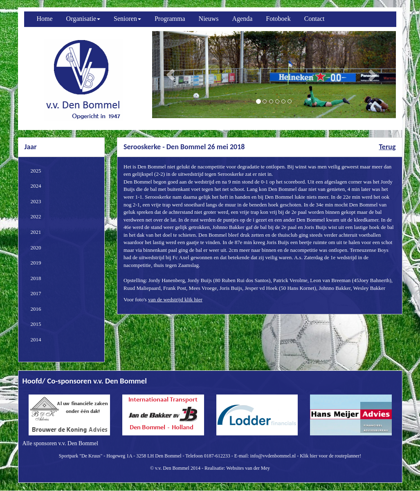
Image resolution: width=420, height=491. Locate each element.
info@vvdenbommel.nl (273, 456)
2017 (36, 293)
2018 (36, 278)
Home (45, 18)
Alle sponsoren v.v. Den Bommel (60, 443)
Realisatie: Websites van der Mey (237, 468)
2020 (36, 247)
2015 (36, 324)
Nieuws (209, 18)
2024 (36, 186)
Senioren (127, 18)
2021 (36, 232)
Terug (387, 146)
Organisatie (83, 18)
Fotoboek (278, 18)
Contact (314, 18)
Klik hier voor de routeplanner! (330, 456)
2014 (36, 339)
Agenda (242, 18)
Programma (170, 18)
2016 (36, 309)
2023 (36, 201)
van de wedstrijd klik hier (175, 299)
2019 (36, 263)
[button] (170, 74)
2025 (36, 171)
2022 (36, 216)
